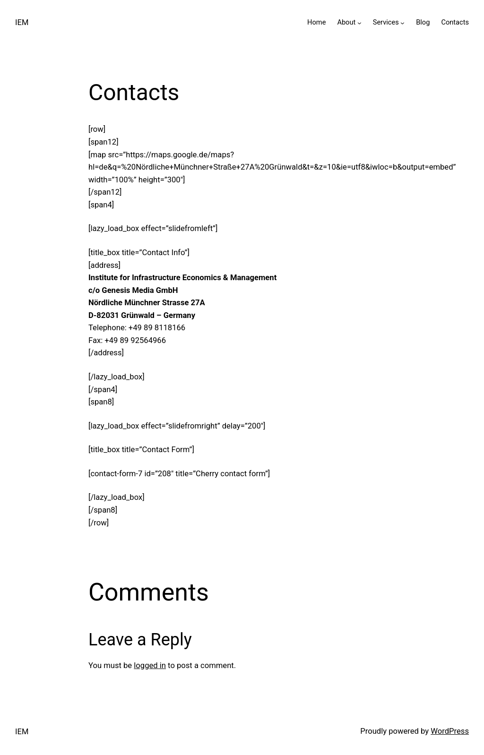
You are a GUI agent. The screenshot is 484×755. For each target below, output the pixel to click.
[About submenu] (359, 22)
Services (386, 22)
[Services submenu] (402, 22)
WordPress (450, 731)
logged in (150, 665)
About (346, 22)
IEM (21, 22)
